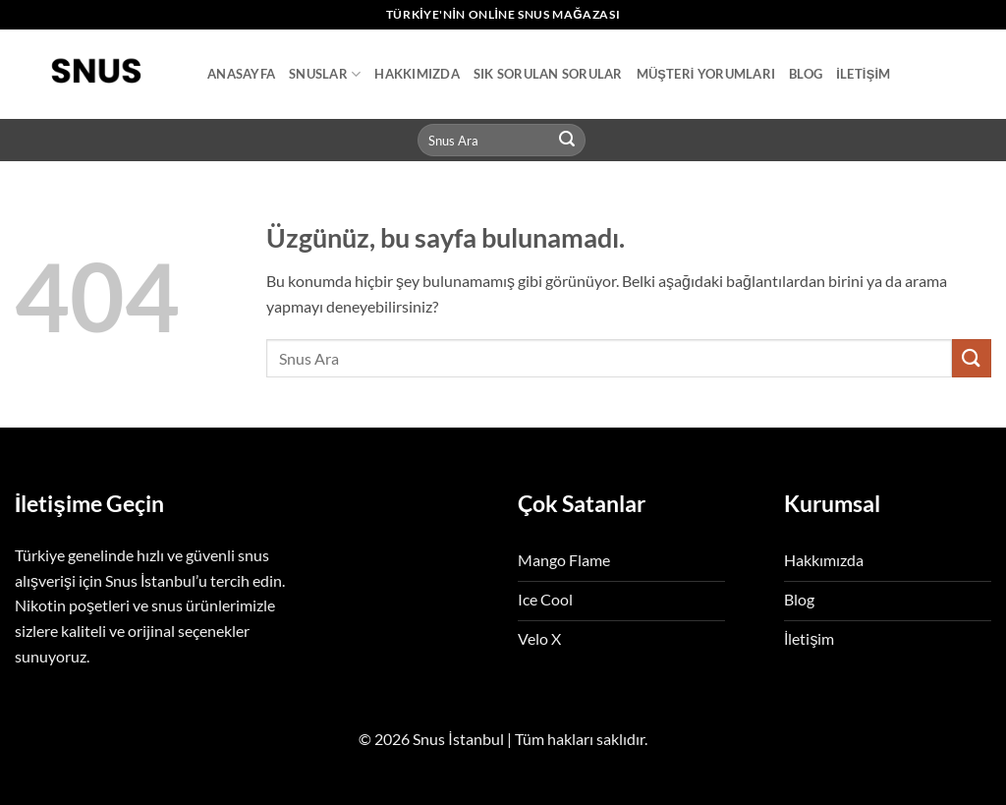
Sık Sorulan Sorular (548, 74)
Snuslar (325, 74)
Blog (805, 74)
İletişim (863, 74)
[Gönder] (568, 140)
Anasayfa (241, 74)
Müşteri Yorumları (706, 74)
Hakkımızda (417, 74)
